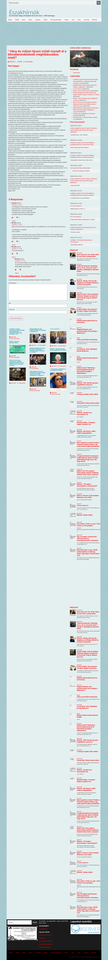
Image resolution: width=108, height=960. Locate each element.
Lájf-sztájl (86, 19)
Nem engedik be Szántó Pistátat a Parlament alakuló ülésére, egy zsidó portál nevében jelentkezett (83, 130)
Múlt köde (94, 19)
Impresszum (42, 938)
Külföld (45, 19)
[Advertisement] (54, 33)
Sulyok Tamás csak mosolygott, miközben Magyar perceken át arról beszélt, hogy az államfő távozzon (16, 363)
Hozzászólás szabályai (45, 941)
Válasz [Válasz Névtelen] (14, 221)
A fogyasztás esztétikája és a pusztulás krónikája (58, 369)
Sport (73, 19)
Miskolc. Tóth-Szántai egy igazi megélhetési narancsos (58, 349)
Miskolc (10, 19)
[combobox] (19, 922)
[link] (13, 66)
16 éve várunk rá (55, 329)
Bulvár (23, 19)
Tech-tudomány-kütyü (55, 19)
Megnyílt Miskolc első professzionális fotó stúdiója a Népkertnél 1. (38, 330)
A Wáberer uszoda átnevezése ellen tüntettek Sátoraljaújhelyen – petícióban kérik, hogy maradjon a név (16, 331)
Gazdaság (37, 19)
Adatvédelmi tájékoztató (45, 944)
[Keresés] (99, 3)
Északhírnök (24, 12)
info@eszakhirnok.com (45, 935)
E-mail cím (11, 309)
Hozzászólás (13, 283)
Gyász (79, 19)
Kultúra (30, 19)
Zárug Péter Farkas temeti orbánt (81, 168)
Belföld (17, 19)
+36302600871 (43, 929)
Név (10, 303)
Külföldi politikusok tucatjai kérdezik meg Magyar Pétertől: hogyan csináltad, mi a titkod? (37, 350)
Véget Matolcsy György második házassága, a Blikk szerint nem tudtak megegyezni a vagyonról (37, 373)
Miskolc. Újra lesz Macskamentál (14, 342)
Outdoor (66, 19)
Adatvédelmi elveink (44, 947)
